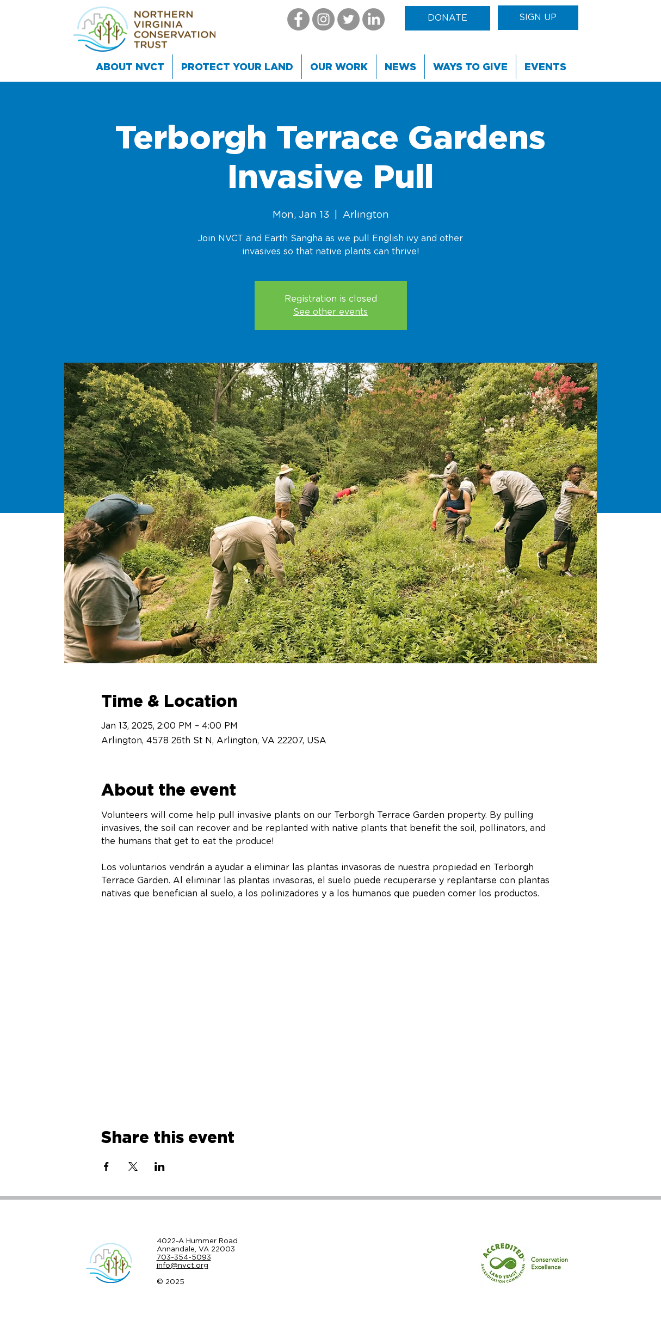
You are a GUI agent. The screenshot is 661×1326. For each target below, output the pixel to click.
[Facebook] (298, 19)
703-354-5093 (184, 1257)
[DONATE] (447, 18)
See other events (330, 312)
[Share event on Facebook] (106, 1166)
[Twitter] (348, 19)
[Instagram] (323, 19)
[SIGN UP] (538, 17)
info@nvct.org (182, 1265)
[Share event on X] (133, 1166)
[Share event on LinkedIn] (160, 1166)
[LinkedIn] (373, 19)
